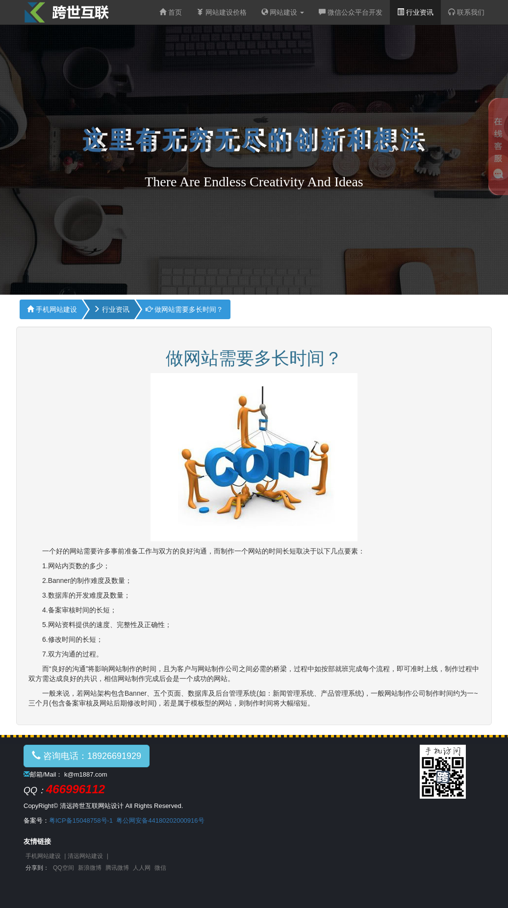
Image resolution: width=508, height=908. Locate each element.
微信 (160, 867)
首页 (170, 12)
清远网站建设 (85, 856)
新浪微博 (90, 867)
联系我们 (466, 12)
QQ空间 (63, 867)
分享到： (37, 867)
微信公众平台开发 (350, 12)
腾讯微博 (117, 867)
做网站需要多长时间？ (184, 309)
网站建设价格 (222, 12)
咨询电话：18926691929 (86, 756)
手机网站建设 (52, 309)
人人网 (142, 867)
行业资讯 (415, 12)
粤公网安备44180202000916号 (160, 820)
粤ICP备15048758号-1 (81, 820)
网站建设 (283, 12)
